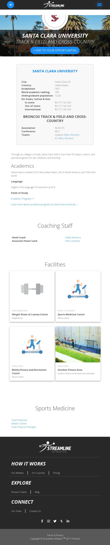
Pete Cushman (72, 240)
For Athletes (17, 473)
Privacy (59, 535)
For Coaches (39, 473)
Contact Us (35, 511)
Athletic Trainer (19, 423)
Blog (37, 492)
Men (67, 134)
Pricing (56, 473)
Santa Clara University (55, 71)
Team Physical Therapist (23, 427)
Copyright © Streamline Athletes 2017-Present (55, 538)
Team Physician (19, 420)
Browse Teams (19, 492)
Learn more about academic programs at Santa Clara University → (44, 204)
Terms (50, 535)
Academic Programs (21, 198)
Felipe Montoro (73, 237)
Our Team (16, 511)
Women (74, 134)
